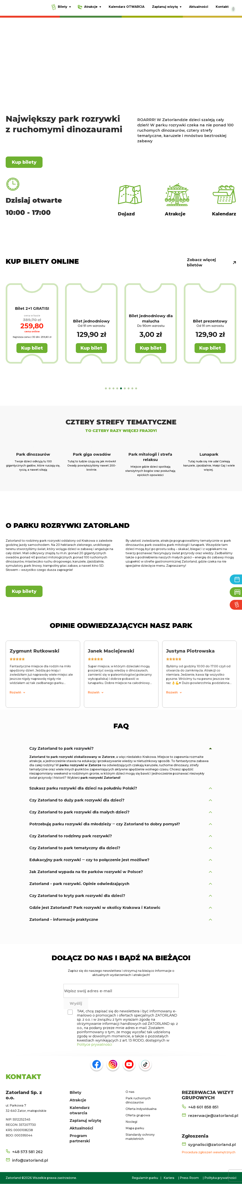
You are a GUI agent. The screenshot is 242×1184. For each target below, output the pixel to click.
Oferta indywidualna (141, 1109)
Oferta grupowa (138, 1115)
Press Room (189, 1178)
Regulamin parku (145, 1178)
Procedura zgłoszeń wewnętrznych (208, 1152)
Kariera (169, 1178)
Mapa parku (135, 1128)
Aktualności (81, 1128)
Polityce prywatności (94, 1045)
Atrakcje (78, 1100)
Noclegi (131, 1122)
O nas (130, 1092)
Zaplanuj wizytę (85, 1120)
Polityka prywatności (220, 1178)
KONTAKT (23, 1077)
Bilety (75, 1092)
